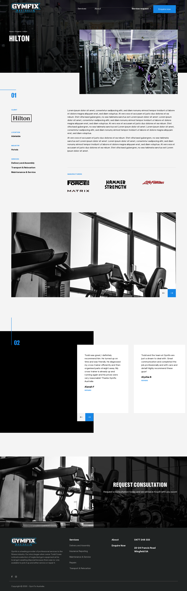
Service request (140, 8)
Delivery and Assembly (79, 545)
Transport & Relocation (80, 568)
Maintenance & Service (80, 557)
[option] (105, 377)
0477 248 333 (142, 539)
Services (82, 8)
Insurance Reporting (78, 551)
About (98, 8)
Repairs (72, 562)
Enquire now (164, 9)
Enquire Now (119, 545)
